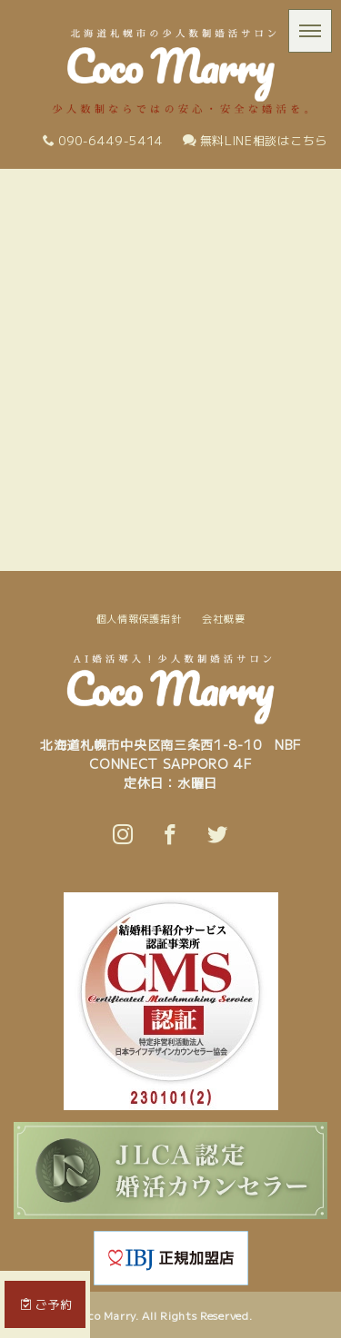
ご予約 (46, 1304)
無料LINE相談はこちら (255, 140)
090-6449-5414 (103, 140)
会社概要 (223, 618)
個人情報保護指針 (139, 618)
